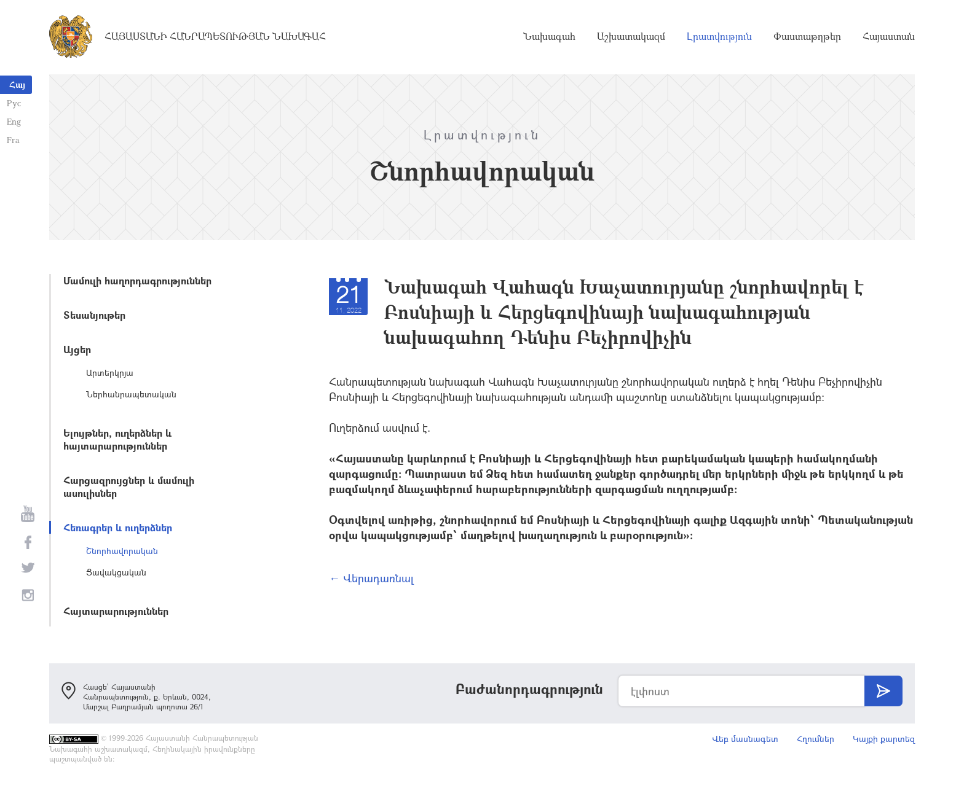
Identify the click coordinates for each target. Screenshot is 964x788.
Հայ (17, 84)
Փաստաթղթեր (807, 37)
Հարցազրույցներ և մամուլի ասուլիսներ (128, 486)
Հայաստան (889, 37)
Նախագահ (549, 37)
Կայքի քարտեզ (884, 738)
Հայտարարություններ (115, 610)
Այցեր (77, 349)
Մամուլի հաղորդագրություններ (137, 280)
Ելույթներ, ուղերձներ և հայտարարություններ (117, 439)
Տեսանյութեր (94, 314)
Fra (12, 140)
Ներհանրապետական (131, 394)
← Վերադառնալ (371, 578)
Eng (13, 121)
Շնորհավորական (122, 550)
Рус (13, 103)
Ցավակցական (116, 572)
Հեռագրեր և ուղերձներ (117, 527)
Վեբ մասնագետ (745, 738)
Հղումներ (815, 738)
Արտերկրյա (109, 372)
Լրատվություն (719, 37)
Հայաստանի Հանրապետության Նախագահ (215, 37)
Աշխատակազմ (631, 37)
